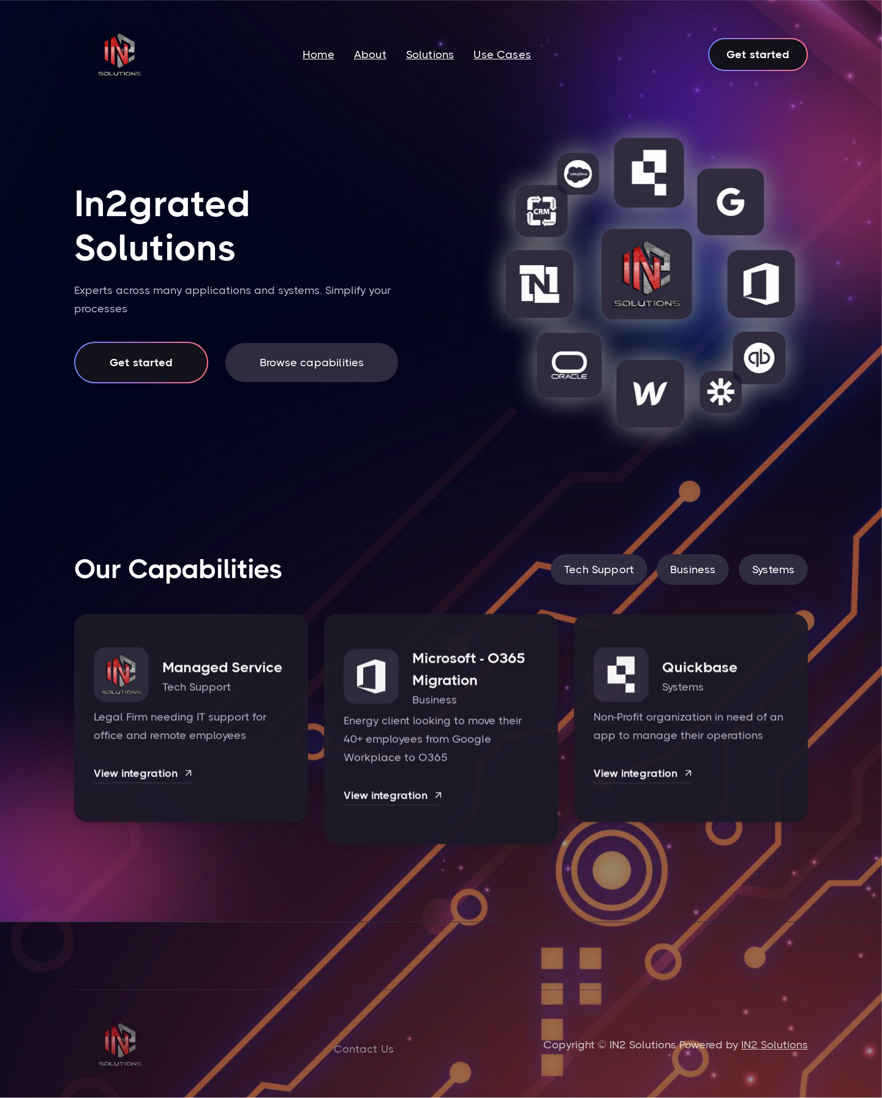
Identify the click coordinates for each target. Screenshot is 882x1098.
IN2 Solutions (774, 1045)
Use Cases (502, 54)
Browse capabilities (312, 362)
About (370, 54)
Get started (758, 54)
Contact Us (364, 1049)
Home (318, 54)
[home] (119, 54)
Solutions (430, 54)
